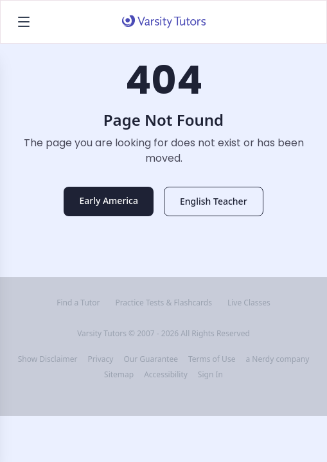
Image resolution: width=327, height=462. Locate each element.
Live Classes (248, 303)
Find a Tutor (78, 303)
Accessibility (166, 375)
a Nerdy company (277, 359)
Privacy (100, 359)
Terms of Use (211, 359)
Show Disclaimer (48, 359)
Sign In (210, 375)
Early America (108, 200)
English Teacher (213, 201)
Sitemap (119, 375)
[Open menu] (24, 22)
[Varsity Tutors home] (163, 22)
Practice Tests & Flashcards (163, 303)
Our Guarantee (150, 359)
